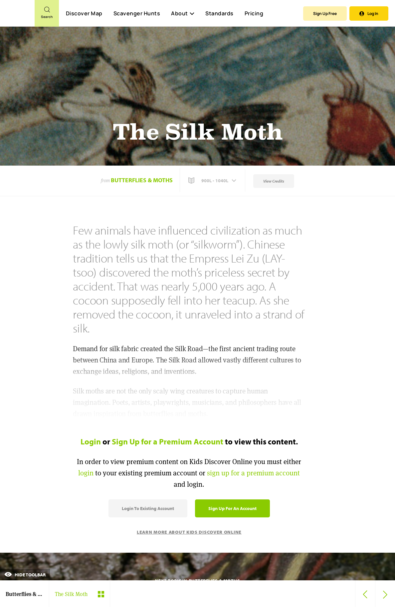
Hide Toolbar (25, 575)
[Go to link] (17, 16)
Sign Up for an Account (232, 508)
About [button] (182, 13)
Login (91, 441)
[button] (213, 181)
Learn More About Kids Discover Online (189, 532)
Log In (368, 13)
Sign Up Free (325, 13)
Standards (219, 13)
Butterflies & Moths (142, 180)
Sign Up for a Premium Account (167, 441)
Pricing (254, 13)
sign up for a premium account (253, 472)
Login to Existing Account (148, 508)
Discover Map (84, 13)
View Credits (273, 181)
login (86, 472)
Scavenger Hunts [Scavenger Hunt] (136, 13)
